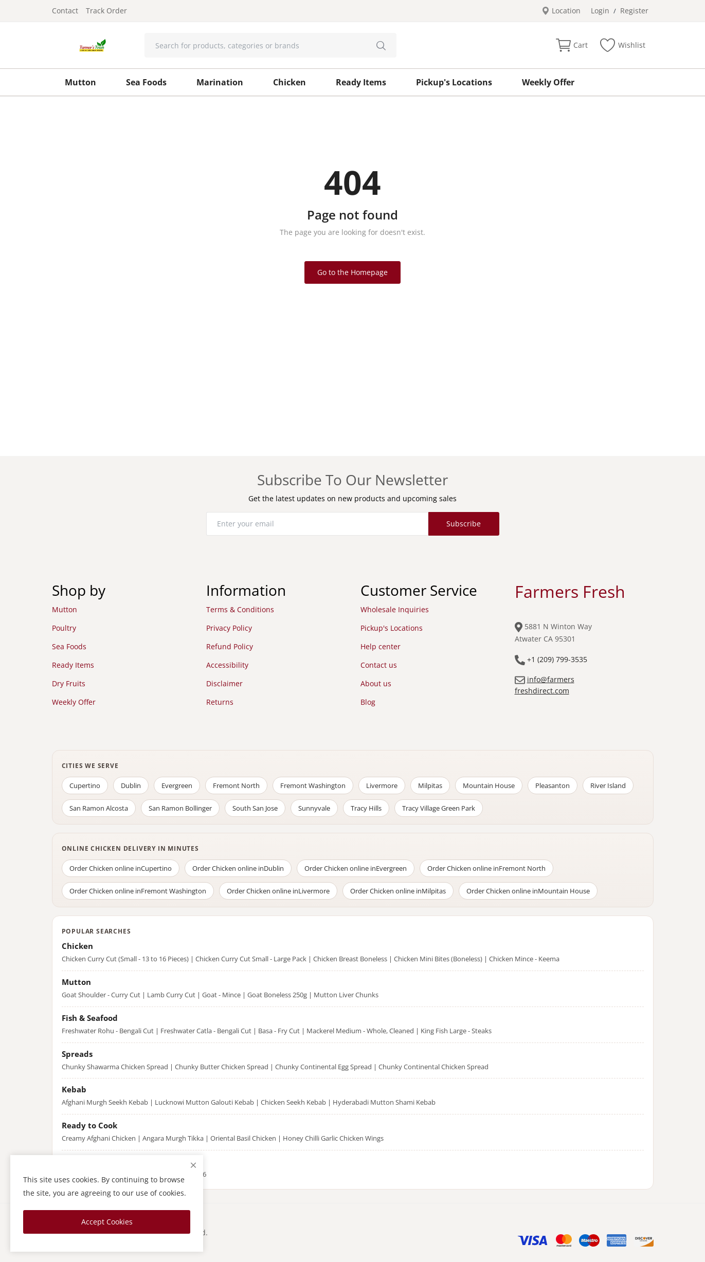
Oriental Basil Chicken (243, 1138)
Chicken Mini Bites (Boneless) (438, 958)
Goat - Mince (221, 994)
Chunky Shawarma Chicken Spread (115, 1066)
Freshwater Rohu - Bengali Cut (108, 1030)
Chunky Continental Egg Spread (323, 1066)
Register (634, 10)
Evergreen (176, 785)
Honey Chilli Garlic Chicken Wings (333, 1138)
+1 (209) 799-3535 (557, 659)
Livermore (381, 785)
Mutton (80, 82)
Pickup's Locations (454, 82)
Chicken (289, 82)
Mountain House (489, 785)
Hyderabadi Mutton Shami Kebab (384, 1102)
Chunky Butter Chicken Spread (221, 1066)
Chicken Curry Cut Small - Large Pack (250, 958)
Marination (219, 82)
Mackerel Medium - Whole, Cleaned (360, 1030)
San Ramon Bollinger (180, 808)
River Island (608, 785)
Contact (65, 10)
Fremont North (236, 785)
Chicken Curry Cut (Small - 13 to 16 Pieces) (125, 958)
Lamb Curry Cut (171, 994)
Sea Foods (146, 82)
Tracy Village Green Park (438, 808)
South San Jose (255, 808)
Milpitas (430, 785)
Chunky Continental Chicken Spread (433, 1066)
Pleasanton (552, 785)
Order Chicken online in (120, 868)
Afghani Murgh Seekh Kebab (105, 1102)
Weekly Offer (548, 82)
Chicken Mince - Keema (524, 958)
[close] (193, 1165)
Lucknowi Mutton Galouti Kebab (204, 1102)
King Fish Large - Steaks (456, 1030)
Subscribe (463, 523)
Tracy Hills (366, 808)
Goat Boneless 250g (277, 994)
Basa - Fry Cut (279, 1030)
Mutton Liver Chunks (346, 994)
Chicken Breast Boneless (350, 958)
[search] (381, 45)
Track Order (106, 10)
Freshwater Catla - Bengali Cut (205, 1030)
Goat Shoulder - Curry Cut (101, 994)
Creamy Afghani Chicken (99, 1138)
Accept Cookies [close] (107, 1222)
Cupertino (84, 785)
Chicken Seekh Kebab (293, 1102)
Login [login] (600, 10)
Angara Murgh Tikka (173, 1138)
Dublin (131, 785)
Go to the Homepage (352, 272)
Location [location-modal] (561, 10)
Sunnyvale (314, 808)
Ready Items (361, 82)
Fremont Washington (313, 785)
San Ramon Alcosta (98, 808)
